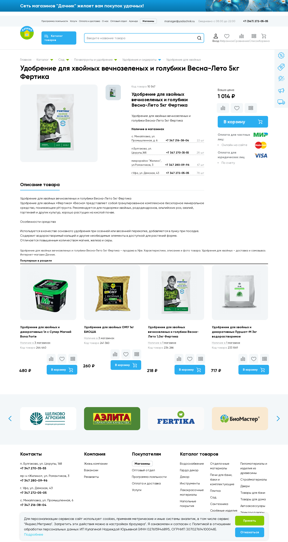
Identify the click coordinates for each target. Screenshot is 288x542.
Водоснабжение (192, 463)
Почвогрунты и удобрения (95, 59)
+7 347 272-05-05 (177, 173)
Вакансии (91, 470)
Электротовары (252, 512)
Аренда (133, 21)
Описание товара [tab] (40, 184)
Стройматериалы (253, 479)
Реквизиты (91, 477)
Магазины (148, 21)
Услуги (73, 21)
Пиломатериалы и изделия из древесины (253, 468)
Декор (184, 477)
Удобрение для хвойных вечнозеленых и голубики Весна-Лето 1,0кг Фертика (173, 331)
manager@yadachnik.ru (179, 21)
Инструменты (190, 483)
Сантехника (219, 504)
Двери (245, 486)
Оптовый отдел (118, 21)
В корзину (243, 121)
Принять (249, 520)
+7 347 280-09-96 (177, 165)
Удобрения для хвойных (183, 59)
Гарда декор (189, 470)
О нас (105, 21)
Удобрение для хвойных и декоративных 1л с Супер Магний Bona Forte (45, 331)
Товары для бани (252, 493)
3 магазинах (35, 342)
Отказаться (249, 532)
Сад (63, 59)
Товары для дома (253, 499)
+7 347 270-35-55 (177, 152)
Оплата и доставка (89, 21)
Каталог (45, 59)
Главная (25, 59)
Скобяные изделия (223, 510)
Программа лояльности (54, 21)
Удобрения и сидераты (141, 59)
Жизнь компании (95, 463)
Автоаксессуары (252, 506)
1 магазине (162, 342)
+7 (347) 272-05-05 (255, 21)
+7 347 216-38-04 (177, 140)
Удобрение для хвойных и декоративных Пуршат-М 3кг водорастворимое (234, 331)
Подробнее (33, 534)
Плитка (215, 491)
